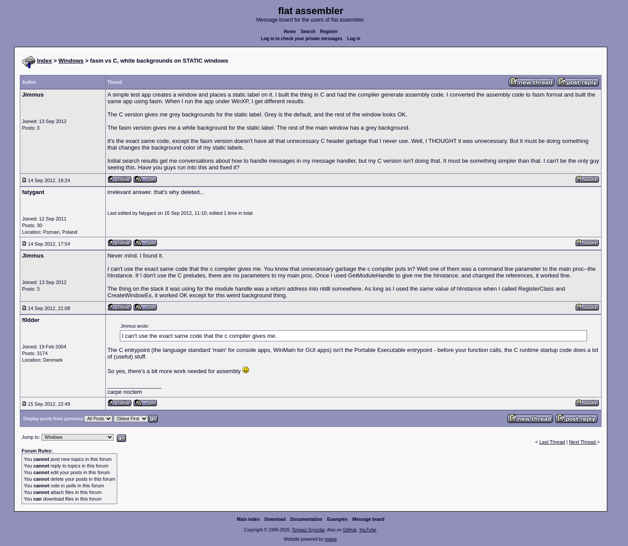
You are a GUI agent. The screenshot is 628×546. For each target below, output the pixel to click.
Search (308, 31)
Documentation (306, 519)
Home (290, 31)
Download (275, 519)
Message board (369, 519)
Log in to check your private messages (301, 38)
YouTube (367, 529)
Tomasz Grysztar (308, 529)
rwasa (331, 539)
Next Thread (583, 442)
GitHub (350, 529)
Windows (71, 60)
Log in (353, 38)
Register (329, 31)
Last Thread (552, 442)
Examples (337, 519)
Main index (248, 519)
